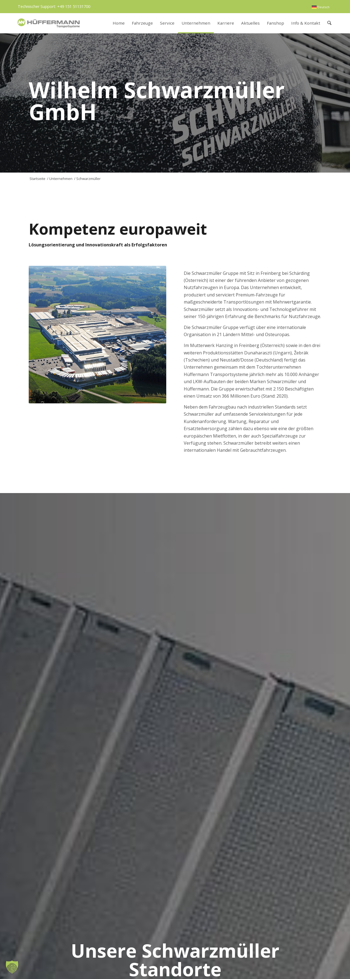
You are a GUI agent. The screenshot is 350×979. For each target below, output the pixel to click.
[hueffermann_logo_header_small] (49, 23)
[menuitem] (320, 7)
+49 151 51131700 (73, 6)
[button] (12, 967)
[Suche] (329, 23)
